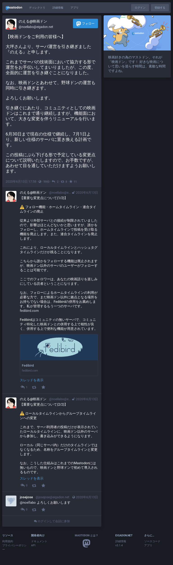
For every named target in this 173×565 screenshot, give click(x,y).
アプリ (75, 7)
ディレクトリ (37, 7)
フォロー (85, 23)
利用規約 (7, 541)
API (33, 545)
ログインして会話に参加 (52, 521)
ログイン (140, 7)
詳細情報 (57, 7)
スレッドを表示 (31, 380)
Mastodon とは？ (86, 535)
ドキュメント (39, 541)
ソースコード (152, 541)
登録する (160, 7)
